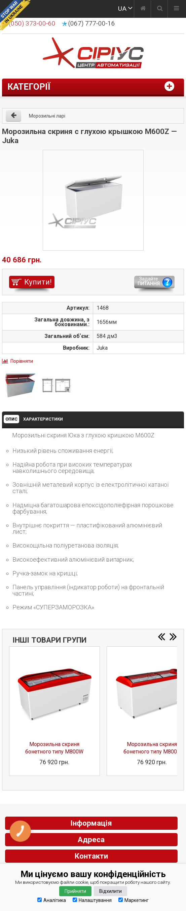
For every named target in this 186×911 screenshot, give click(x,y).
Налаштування (92, 900)
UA (122, 8)
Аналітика (51, 900)
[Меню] (176, 9)
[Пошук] (160, 9)
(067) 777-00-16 (91, 23)
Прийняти (75, 891)
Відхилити (110, 891)
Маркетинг (133, 900)
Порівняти (21, 361)
